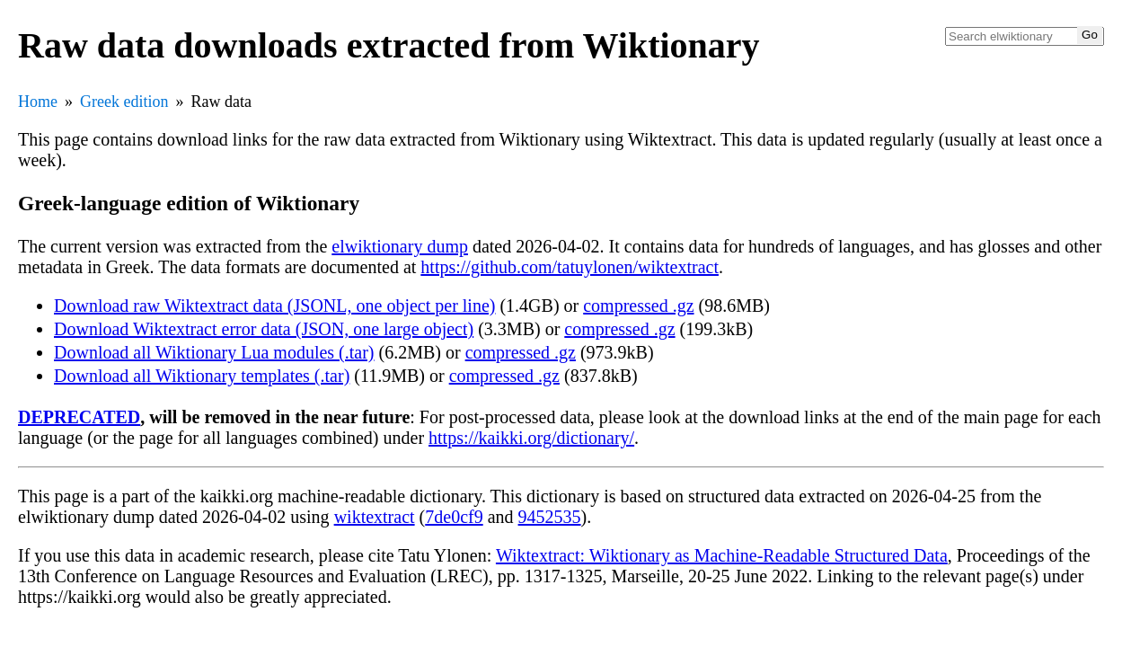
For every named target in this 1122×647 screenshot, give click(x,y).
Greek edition (124, 102)
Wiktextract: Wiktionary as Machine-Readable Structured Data (722, 555)
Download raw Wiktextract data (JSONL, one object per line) (274, 305)
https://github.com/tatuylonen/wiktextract (569, 267)
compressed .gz (638, 305)
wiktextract (374, 517)
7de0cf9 (453, 517)
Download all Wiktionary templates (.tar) (201, 376)
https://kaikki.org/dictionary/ (531, 438)
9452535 (549, 517)
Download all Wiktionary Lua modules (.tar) (214, 352)
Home (37, 102)
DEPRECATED (79, 417)
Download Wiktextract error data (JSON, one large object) (263, 329)
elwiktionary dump (399, 246)
